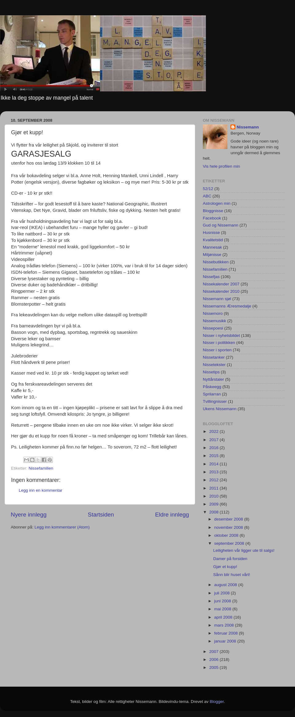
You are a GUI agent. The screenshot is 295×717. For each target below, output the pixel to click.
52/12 (208, 188)
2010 (214, 496)
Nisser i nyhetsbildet (221, 335)
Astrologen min (216, 203)
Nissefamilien (41, 468)
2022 (214, 431)
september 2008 (229, 543)
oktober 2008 (227, 535)
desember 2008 (229, 519)
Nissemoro (213, 313)
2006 (214, 659)
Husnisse (211, 232)
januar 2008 (225, 641)
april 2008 (224, 617)
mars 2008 (224, 625)
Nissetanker (214, 357)
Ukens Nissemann (220, 408)
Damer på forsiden (230, 558)
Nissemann (248, 127)
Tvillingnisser (215, 401)
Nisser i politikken (219, 342)
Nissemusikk (214, 320)
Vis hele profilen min (221, 166)
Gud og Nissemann (220, 225)
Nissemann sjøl (217, 298)
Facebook (212, 218)
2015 (214, 455)
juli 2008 (222, 593)
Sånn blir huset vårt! (231, 574)
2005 (214, 667)
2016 (214, 447)
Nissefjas (211, 276)
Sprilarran (212, 394)
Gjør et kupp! (225, 566)
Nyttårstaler (213, 379)
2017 (214, 439)
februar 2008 (226, 633)
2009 (214, 504)
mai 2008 (223, 609)
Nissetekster (214, 364)
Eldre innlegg (172, 514)
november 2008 (229, 527)
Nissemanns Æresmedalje (227, 306)
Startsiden (101, 514)
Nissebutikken (216, 262)
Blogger (217, 701)
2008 (214, 512)
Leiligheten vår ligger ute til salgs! (244, 550)
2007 (214, 651)
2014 (214, 464)
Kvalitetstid (213, 240)
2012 (214, 480)
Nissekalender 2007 (221, 284)
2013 (214, 472)
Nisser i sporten (217, 350)
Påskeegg (212, 386)
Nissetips (211, 372)
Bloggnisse (213, 210)
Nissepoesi (213, 328)
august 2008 (226, 584)
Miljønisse (212, 254)
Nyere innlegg (29, 514)
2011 (214, 488)
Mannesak (212, 247)
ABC (207, 196)
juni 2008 (223, 601)
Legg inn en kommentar (40, 490)
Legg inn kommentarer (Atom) (61, 527)
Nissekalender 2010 (221, 291)
